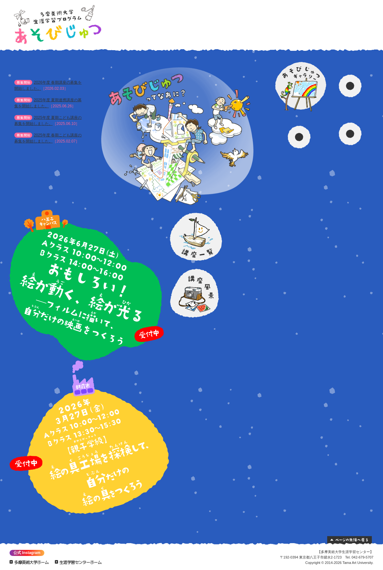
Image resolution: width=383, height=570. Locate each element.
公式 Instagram (27, 553)
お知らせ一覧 (69, 152)
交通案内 (352, 17)
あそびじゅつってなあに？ (263, 22)
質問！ (351, 33)
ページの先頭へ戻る (349, 540)
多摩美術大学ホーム (31, 562)
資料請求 (315, 22)
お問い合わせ (351, 25)
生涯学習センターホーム (80, 562)
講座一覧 (280, 22)
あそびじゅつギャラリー (298, 22)
